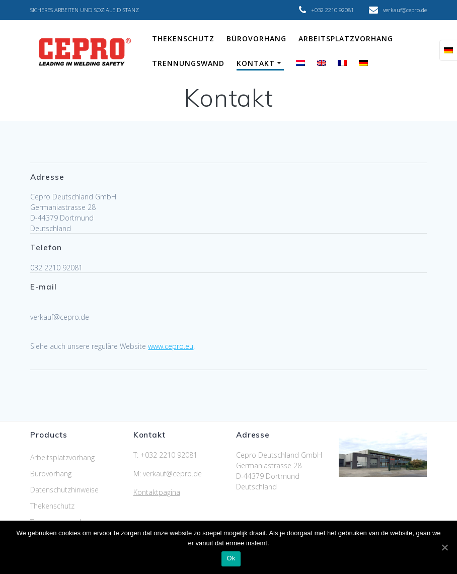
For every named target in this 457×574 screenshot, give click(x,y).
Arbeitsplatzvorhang (345, 38)
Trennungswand (188, 63)
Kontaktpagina (156, 492)
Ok (230, 558)
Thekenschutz (183, 38)
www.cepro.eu (170, 346)
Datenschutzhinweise (64, 489)
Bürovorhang (256, 38)
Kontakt (256, 63)
